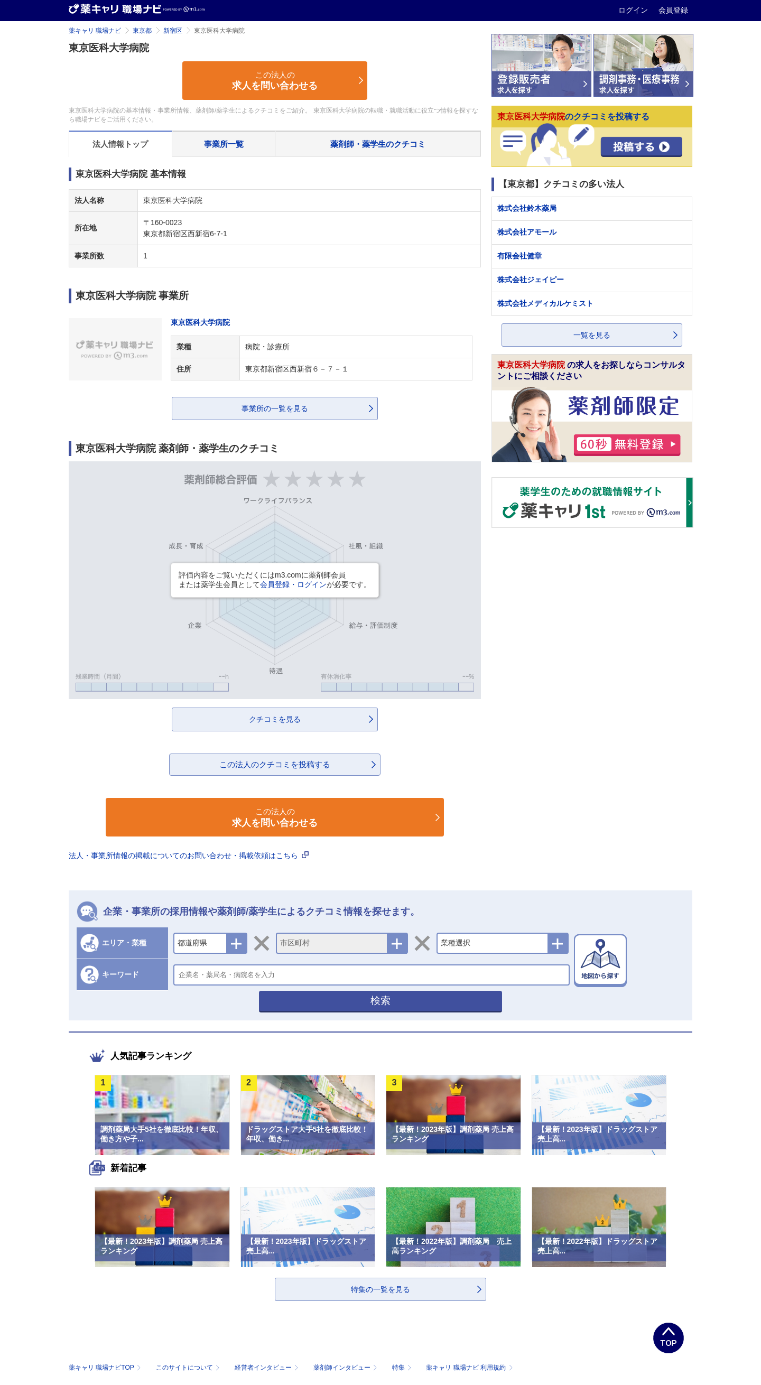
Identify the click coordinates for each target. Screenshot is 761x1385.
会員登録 (673, 10)
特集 (403, 1367)
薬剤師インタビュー (346, 1367)
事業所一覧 (224, 144)
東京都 (142, 30)
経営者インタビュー (268, 1367)
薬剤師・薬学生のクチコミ (377, 144)
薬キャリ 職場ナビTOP (106, 1367)
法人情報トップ (120, 144)
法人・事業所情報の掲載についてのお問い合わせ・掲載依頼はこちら (189, 855)
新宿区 (172, 30)
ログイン (634, 10)
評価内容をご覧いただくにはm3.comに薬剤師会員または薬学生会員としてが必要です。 (275, 580)
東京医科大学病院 (200, 322)
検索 (380, 1000)
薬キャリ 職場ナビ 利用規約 (469, 1367)
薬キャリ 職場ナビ (95, 30)
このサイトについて (189, 1367)
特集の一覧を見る (380, 1289)
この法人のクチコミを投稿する (274, 764)
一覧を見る (591, 335)
